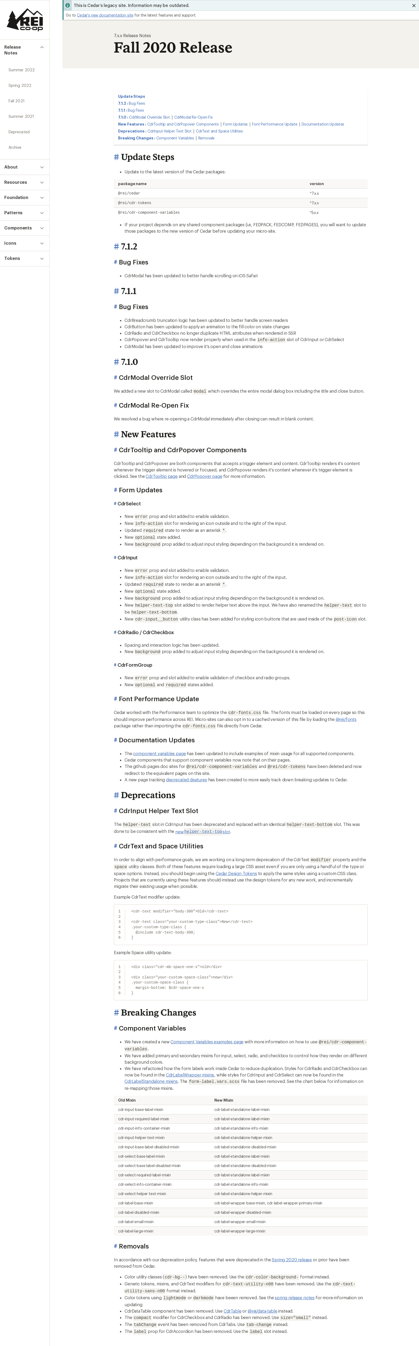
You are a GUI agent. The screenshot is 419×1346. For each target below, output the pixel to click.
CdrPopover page (204, 474)
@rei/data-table (262, 1294)
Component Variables (175, 138)
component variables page (159, 741)
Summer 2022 (22, 64)
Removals (206, 138)
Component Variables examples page (206, 1028)
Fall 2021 (17, 95)
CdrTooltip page (162, 474)
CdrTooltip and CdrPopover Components (183, 124)
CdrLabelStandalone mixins (151, 1066)
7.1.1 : (122, 110)
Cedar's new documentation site (105, 15)
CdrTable (233, 1293)
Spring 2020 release (292, 1244)
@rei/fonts (346, 709)
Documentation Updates (323, 124)
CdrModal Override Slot (149, 117)
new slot (202, 819)
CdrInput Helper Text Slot (170, 131)
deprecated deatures (186, 767)
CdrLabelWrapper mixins (190, 1060)
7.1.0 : (123, 117)
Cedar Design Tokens (236, 859)
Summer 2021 (21, 111)
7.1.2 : (123, 103)
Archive (15, 142)
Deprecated (19, 126)
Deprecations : (132, 131)
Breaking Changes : (136, 138)
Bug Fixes (137, 103)
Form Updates (235, 124)
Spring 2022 (20, 80)
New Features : (132, 124)
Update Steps (131, 96)
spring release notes (295, 1280)
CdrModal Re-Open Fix (193, 117)
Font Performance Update (274, 124)
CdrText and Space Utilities (219, 131)
